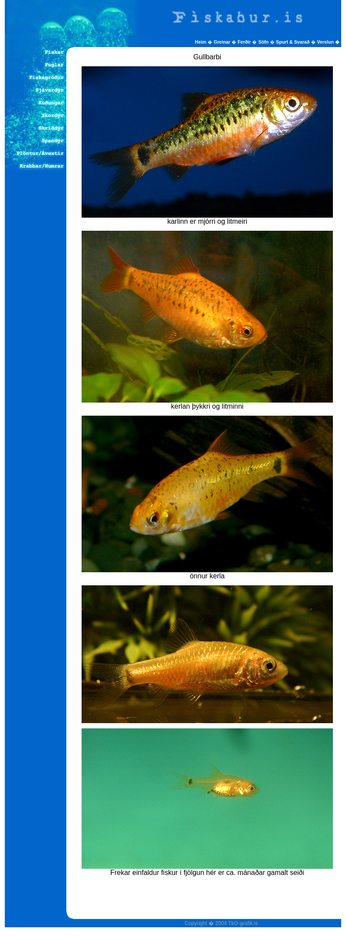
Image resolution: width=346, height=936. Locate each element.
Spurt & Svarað (293, 41)
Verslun (328, 41)
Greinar (223, 41)
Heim (201, 41)
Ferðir (245, 41)
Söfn (264, 41)
